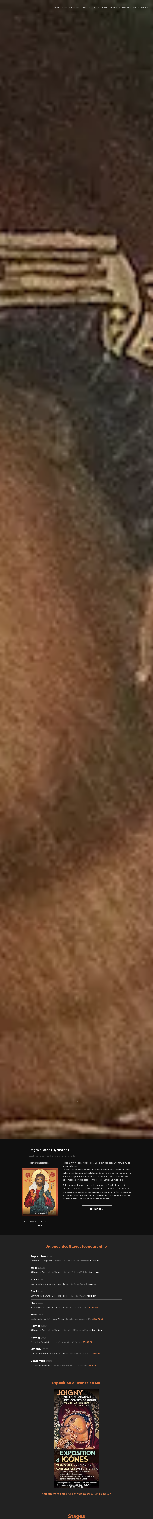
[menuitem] (59, 8)
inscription (94, 1260)
